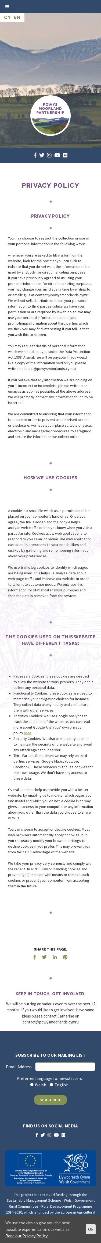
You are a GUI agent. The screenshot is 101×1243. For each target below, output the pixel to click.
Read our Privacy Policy (26, 1235)
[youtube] (57, 155)
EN (17, 17)
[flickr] (65, 155)
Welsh (40, 1084)
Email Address (19, 1066)
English (61, 1084)
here (27, 732)
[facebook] (35, 155)
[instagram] (49, 155)
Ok (90, 1229)
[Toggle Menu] (7, 6)
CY (7, 17)
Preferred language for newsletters (49, 1078)
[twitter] (41, 155)
